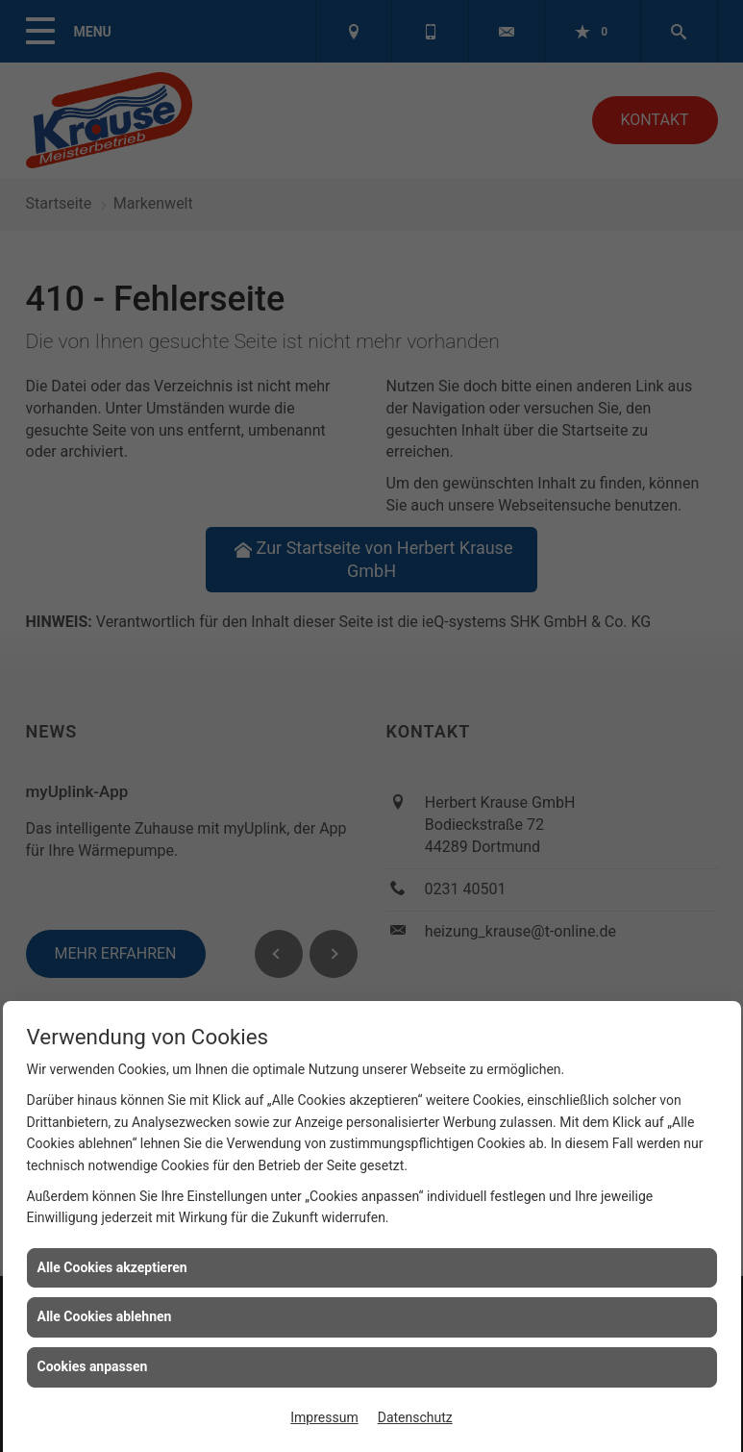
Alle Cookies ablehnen (104, 1316)
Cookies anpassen (92, 1366)
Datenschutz (415, 1417)
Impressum (324, 1417)
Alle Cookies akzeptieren (112, 1267)
